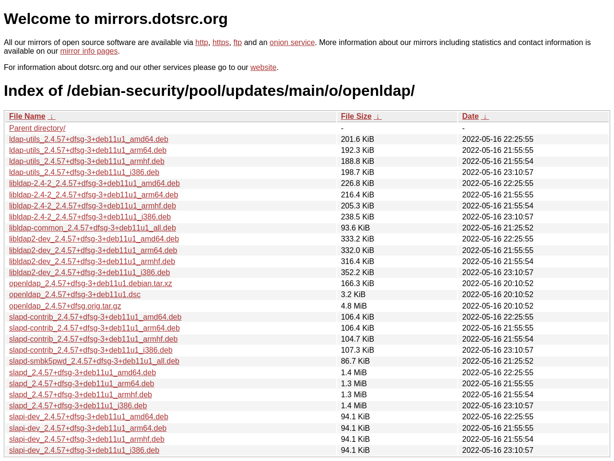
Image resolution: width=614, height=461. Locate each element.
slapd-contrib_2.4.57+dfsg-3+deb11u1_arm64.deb (94, 328)
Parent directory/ (37, 128)
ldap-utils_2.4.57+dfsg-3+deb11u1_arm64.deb (87, 150)
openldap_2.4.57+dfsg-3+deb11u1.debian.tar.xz (90, 283)
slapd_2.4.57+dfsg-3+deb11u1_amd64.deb (82, 373)
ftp (237, 42)
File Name (27, 116)
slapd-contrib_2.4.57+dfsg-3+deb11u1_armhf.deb (93, 339)
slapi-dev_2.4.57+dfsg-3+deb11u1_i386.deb (84, 450)
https (221, 42)
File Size (356, 116)
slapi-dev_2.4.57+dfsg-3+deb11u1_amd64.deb (88, 417)
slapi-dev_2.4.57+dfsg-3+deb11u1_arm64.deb (87, 428)
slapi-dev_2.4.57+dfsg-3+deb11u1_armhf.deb (87, 439)
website (263, 67)
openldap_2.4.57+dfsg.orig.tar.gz (65, 306)
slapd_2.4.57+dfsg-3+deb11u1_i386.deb (78, 406)
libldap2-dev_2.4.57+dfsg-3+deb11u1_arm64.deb (93, 250)
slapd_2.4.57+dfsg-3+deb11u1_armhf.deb (80, 395)
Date (470, 116)
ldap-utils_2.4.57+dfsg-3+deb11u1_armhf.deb (87, 161)
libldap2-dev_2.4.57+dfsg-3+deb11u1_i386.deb (89, 272)
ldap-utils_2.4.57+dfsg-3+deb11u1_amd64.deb (88, 139)
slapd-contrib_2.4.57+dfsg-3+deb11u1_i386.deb (91, 350)
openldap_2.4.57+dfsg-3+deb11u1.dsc (75, 294)
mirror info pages (89, 51)
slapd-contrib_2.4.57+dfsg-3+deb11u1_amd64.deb (95, 317)
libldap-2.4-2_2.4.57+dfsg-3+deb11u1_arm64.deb (93, 195)
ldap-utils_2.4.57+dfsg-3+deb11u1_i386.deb (84, 172)
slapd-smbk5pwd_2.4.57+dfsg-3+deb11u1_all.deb (94, 361)
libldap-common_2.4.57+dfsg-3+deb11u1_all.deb (92, 228)
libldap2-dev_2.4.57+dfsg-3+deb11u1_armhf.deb (92, 261)
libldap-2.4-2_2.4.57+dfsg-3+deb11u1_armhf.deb (92, 206)
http (201, 42)
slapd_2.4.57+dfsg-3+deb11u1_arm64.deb (81, 384)
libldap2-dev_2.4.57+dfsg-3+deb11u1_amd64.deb (94, 239)
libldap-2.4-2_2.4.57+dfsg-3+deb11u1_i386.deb (90, 217)
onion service (292, 42)
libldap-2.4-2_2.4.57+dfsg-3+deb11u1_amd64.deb (94, 183)
